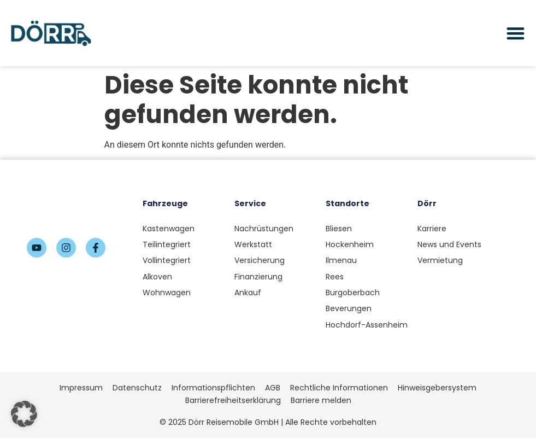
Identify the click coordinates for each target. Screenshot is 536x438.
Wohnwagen (167, 292)
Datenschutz (137, 387)
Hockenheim (350, 244)
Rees (335, 276)
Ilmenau (341, 260)
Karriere (431, 228)
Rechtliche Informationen (339, 387)
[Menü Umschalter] (515, 33)
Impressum (81, 387)
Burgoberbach (353, 292)
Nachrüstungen (263, 228)
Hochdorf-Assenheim (367, 324)
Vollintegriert (167, 260)
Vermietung (440, 260)
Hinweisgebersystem (437, 387)
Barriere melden (321, 400)
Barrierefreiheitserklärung (233, 400)
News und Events (449, 244)
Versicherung (259, 260)
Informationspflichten (213, 387)
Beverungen (349, 308)
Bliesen (339, 228)
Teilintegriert (167, 244)
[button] (24, 414)
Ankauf (247, 292)
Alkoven (157, 276)
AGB (272, 387)
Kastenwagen (169, 228)
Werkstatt (253, 244)
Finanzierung (258, 276)
